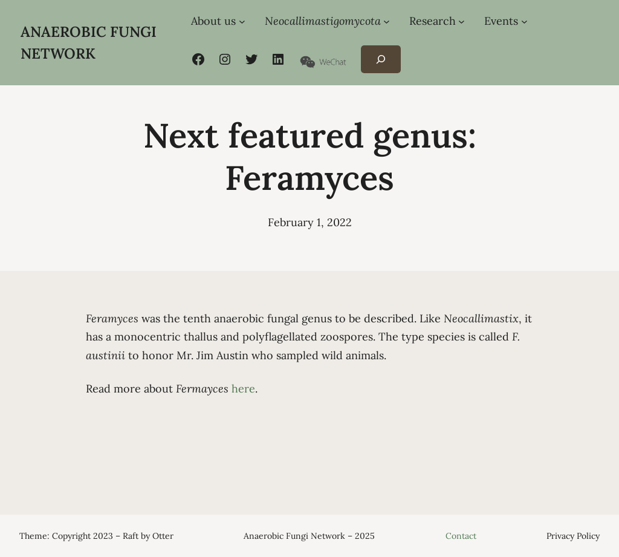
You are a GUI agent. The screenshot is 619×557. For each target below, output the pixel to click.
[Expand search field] (380, 59)
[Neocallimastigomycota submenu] (386, 21)
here (243, 389)
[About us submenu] (242, 21)
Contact (461, 535)
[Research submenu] (461, 21)
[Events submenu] (524, 21)
